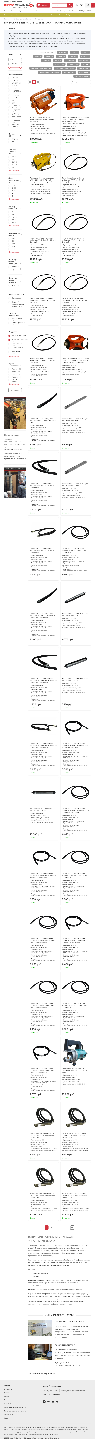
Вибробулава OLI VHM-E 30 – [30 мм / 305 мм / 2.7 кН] (75, 484)
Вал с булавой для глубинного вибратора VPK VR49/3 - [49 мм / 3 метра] (75, 240)
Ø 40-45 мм (83, 60)
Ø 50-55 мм (59, 64)
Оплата (6, 1396)
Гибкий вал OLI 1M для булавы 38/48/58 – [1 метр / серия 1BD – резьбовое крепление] (42, 615)
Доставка (7, 1393)
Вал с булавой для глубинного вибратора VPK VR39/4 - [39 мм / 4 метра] (43, 300)
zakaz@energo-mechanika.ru (66, 11)
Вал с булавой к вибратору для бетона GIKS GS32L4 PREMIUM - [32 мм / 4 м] (42, 1135)
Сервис (21, 11)
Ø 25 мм (57, 60)
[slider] (9, 67)
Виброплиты (71, 15)
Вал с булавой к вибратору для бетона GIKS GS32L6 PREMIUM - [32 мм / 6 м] (74, 1135)
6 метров (61, 56)
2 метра (74, 52)
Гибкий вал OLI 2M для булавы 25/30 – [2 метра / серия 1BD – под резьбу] (42, 485)
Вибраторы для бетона (23, 19)
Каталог (43, 5)
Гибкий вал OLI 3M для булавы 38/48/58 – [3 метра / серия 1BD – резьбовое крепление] (43, 745)
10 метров (62, 52)
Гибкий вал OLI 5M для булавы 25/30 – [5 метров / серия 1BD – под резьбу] (74, 875)
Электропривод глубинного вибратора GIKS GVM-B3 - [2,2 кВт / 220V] (75, 1070)
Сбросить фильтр (47, 52)
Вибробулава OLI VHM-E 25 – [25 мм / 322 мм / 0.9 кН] (75, 419)
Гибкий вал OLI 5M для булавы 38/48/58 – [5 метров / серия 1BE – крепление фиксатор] (75, 940)
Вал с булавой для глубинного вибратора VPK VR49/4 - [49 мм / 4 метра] (75, 300)
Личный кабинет (10, 1400)
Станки (54, 15)
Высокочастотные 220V (65, 68)
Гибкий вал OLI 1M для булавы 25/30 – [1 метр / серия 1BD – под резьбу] (43, 420)
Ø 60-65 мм (73, 64)
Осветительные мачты (24, 15)
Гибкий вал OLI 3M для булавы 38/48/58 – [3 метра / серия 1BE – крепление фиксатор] (75, 745)
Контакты (39, 11)
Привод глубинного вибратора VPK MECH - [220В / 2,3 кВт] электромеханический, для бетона (43, 180)
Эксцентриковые (81, 76)
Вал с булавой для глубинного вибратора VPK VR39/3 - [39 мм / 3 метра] (43, 240)
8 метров (84, 56)
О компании (29, 11)
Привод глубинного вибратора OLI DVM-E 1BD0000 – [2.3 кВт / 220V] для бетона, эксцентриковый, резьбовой (75, 120)
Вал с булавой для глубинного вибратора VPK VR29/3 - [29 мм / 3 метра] (75, 180)
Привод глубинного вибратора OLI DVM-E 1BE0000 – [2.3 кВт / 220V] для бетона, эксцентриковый (75, 360)
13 (67, 1228)
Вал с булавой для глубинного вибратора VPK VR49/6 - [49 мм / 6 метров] (43, 360)
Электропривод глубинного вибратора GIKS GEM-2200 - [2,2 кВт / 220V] (42, 119)
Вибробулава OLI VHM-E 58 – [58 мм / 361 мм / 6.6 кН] (42, 809)
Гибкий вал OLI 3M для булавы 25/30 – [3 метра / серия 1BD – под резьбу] (42, 550)
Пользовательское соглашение (15, 1411)
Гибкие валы (83, 68)
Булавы (85, 64)
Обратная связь (9, 1414)
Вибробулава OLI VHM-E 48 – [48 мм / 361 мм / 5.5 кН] (75, 679)
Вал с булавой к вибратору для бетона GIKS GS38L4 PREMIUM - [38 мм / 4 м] (42, 1195)
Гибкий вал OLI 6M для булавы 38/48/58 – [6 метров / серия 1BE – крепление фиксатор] (43, 1070)
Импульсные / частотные (49, 72)
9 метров (46, 60)
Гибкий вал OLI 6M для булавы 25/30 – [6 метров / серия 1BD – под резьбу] (74, 1005)
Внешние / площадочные (41, 68)
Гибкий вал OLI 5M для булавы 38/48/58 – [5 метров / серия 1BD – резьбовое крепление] (43, 940)
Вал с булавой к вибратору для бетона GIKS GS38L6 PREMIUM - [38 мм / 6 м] (74, 1195)
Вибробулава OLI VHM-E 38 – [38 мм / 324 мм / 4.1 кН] (75, 614)
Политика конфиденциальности (15, 1407)
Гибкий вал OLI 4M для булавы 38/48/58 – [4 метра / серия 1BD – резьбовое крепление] (75, 810)
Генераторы (8, 15)
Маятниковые (69, 72)
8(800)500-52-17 (85, 11)
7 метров (73, 56)
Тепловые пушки (42, 15)
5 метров (49, 56)
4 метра (38, 56)
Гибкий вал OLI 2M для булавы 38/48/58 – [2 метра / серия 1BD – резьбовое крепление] (43, 680)
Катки (61, 15)
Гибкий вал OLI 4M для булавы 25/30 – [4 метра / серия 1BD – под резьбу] (74, 550)
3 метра (85, 52)
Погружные (83, 72)
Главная (6, 11)
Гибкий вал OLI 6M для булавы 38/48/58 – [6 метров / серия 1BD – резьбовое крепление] (43, 1005)
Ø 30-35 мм (70, 60)
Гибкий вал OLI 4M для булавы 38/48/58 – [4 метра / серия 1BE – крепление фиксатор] (43, 875)
